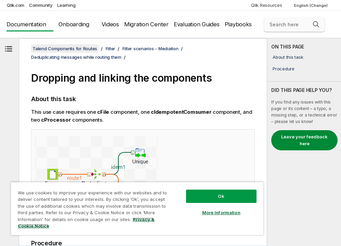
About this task (288, 57)
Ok (221, 196)
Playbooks (238, 24)
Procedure (283, 68)
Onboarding (73, 24)
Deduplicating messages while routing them (76, 57)
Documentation (26, 24)
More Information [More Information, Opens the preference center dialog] (221, 212)
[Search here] (294, 24)
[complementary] (304, 142)
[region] (137, 208)
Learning (66, 5)
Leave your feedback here (304, 140)
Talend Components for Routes (64, 48)
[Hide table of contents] (8, 49)
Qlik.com (15, 5)
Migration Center (146, 24)
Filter (111, 48)
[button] (316, 24)
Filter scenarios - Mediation (150, 48)
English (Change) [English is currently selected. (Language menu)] (311, 5)
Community (41, 5)
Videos (110, 24)
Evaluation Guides (197, 24)
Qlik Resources (266, 5)
